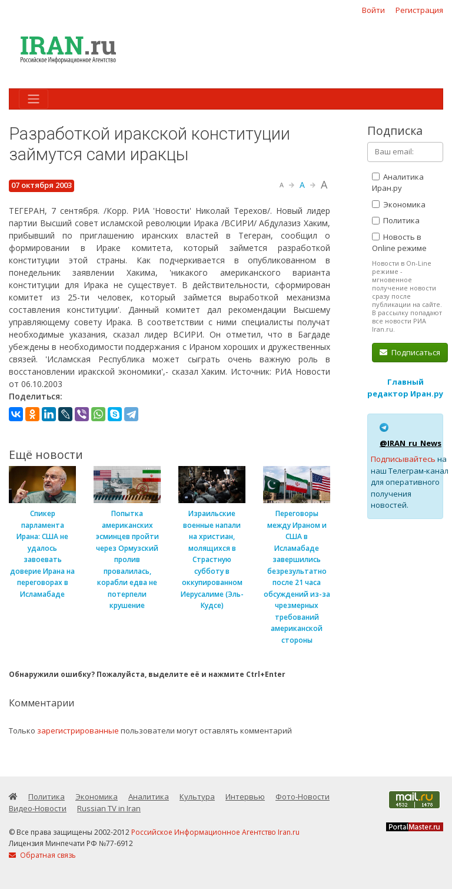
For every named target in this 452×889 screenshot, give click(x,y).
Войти (373, 10)
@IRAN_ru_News (410, 443)
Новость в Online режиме (399, 243)
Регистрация (419, 10)
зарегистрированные (78, 730)
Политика (396, 220)
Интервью (245, 796)
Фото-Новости (302, 796)
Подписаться (410, 352)
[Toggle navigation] (33, 99)
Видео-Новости (38, 808)
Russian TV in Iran (109, 808)
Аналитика (148, 796)
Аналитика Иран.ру (398, 182)
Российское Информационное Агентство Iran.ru (215, 832)
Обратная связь (42, 855)
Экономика (399, 204)
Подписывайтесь (403, 459)
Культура (197, 796)
